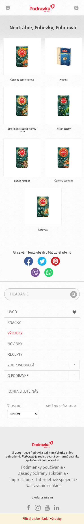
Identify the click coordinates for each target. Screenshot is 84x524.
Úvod (42, 312)
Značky (14, 323)
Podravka (42, 8)
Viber (35, 272)
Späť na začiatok (59, 406)
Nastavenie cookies (43, 485)
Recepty (15, 354)
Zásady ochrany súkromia (42, 473)
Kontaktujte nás (23, 391)
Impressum (19, 479)
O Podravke (18, 376)
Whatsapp (48, 272)
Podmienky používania (42, 467)
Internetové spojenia (55, 479)
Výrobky (15, 333)
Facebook (28, 261)
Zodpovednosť (21, 365)
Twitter (42, 261)
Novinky (15, 344)
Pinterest (55, 261)
